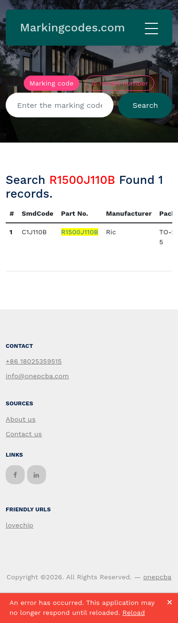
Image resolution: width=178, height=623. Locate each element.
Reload (133, 612)
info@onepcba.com (37, 376)
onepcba (157, 577)
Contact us (24, 434)
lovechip (19, 525)
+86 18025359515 (34, 361)
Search (145, 105)
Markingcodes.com (72, 27)
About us (21, 419)
